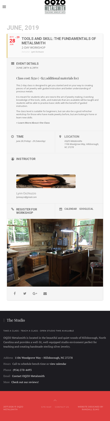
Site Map (46, 407)
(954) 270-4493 (22, 370)
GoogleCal (86, 209)
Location (71, 136)
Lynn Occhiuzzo (26, 193)
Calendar (70, 209)
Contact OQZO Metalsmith (28, 376)
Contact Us (62, 407)
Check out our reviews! (25, 382)
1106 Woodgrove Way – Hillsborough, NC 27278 (44, 358)
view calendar (58, 364)
